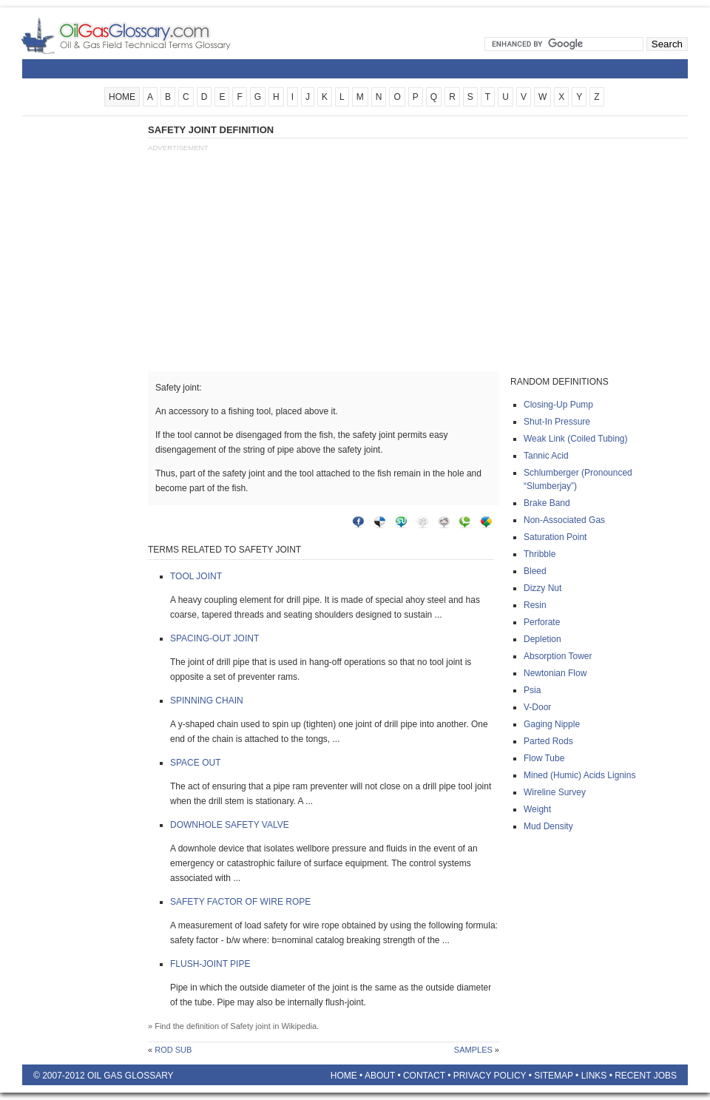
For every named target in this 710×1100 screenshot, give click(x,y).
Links (594, 1075)
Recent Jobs (646, 1075)
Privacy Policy (490, 1075)
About (380, 1075)
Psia (532, 690)
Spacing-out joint (214, 638)
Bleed (535, 571)
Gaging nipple (552, 724)
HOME (122, 97)
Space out (195, 762)
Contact (424, 1075)
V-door (537, 707)
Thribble (539, 554)
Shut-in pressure (557, 421)
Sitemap (553, 1075)
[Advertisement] (81, 345)
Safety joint (250, 1026)
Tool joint (196, 576)
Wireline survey (555, 792)
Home (344, 1075)
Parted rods (548, 741)
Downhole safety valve (229, 825)
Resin (535, 605)
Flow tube (544, 758)
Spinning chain (206, 700)
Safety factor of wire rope (240, 902)
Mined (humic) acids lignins (579, 775)
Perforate (542, 622)
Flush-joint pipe (210, 964)
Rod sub (173, 1049)
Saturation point (555, 537)
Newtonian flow (555, 673)
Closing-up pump (558, 404)
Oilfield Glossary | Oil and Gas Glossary (144, 35)
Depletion (542, 639)
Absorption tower (558, 656)
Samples (473, 1049)
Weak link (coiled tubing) (576, 438)
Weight (537, 809)
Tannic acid (546, 456)
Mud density (548, 826)
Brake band (547, 503)
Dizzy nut (542, 588)
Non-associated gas (564, 520)
